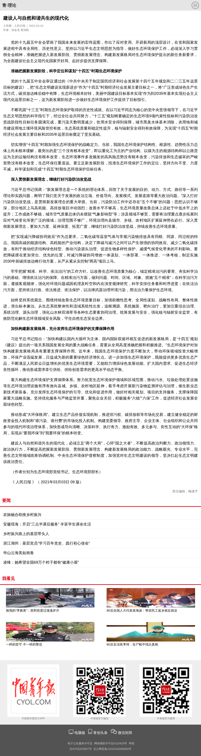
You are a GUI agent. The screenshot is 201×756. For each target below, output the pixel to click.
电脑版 (79, 733)
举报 (131, 743)
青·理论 (9, 5)
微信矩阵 (125, 733)
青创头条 (101, 733)
